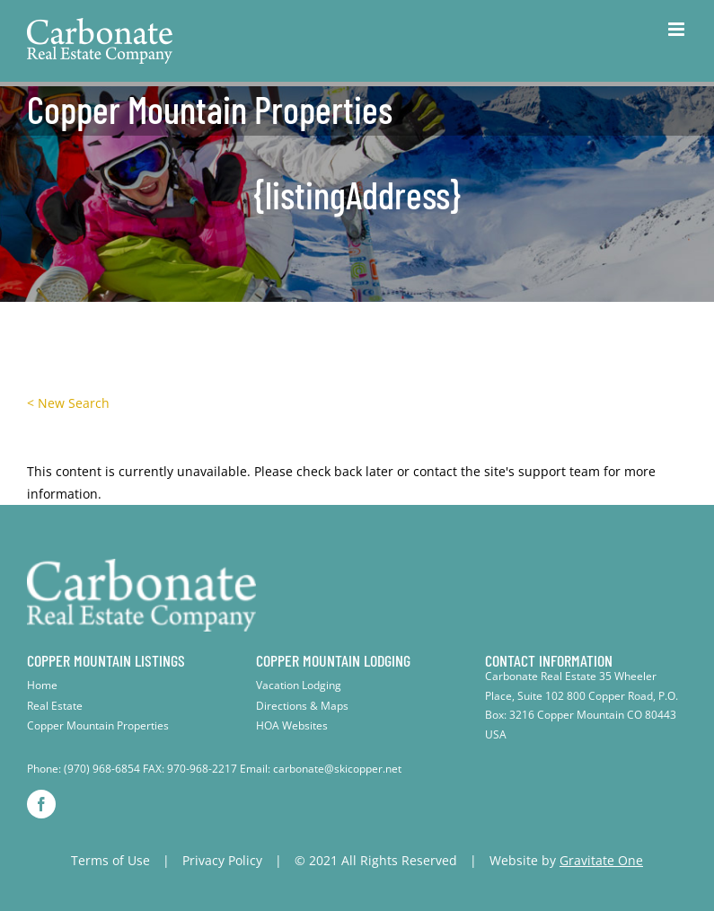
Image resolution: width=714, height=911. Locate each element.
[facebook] (41, 804)
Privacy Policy (222, 860)
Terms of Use (110, 860)
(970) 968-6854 (102, 768)
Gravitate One (601, 860)
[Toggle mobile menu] (677, 29)
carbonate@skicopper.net (337, 768)
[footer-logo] (141, 564)
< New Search (68, 402)
